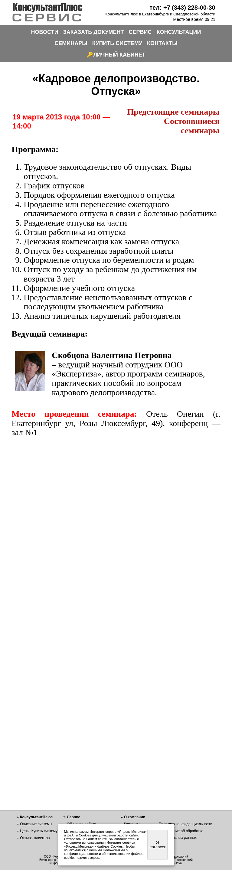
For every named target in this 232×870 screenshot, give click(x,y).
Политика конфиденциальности (185, 824)
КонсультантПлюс (36, 817)
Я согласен (158, 844)
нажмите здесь (87, 857)
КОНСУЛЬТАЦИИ (179, 32)
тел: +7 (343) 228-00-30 (182, 7)
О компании (134, 817)
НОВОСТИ (44, 32)
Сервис (73, 817)
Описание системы (36, 824)
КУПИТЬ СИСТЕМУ (117, 43)
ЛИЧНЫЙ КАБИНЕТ (119, 55)
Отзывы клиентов (35, 838)
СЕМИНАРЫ (70, 43)
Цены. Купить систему (38, 831)
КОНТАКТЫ (162, 43)
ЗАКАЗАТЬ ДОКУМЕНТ (93, 32)
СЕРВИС (140, 32)
